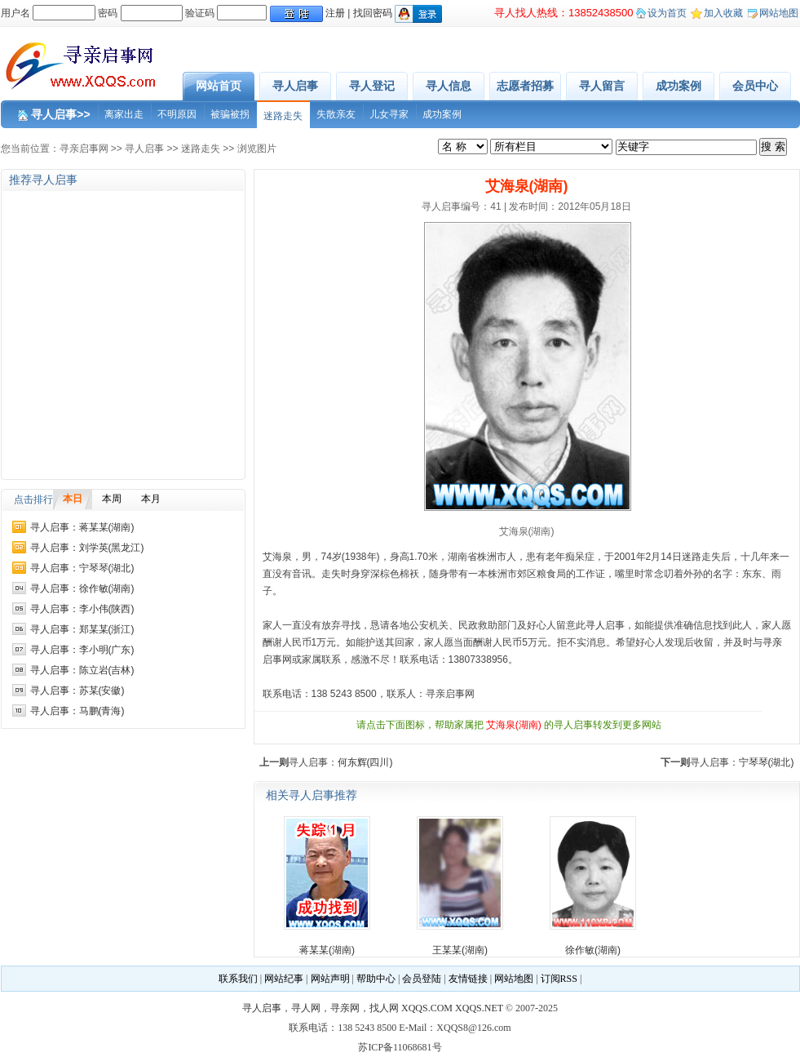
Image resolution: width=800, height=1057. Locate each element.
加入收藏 (723, 13)
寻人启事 (295, 85)
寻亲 (772, 642)
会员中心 (755, 85)
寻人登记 (372, 85)
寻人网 (305, 1008)
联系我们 (238, 978)
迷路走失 (283, 116)
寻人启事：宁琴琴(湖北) (82, 568)
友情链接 (468, 978)
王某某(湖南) (460, 950)
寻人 (595, 625)
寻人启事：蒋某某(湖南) (82, 527)
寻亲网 (345, 1008)
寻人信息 (448, 85)
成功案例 (678, 85)
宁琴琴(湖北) (766, 762)
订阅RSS (559, 978)
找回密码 (372, 13)
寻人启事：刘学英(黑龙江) (87, 547)
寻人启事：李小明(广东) (82, 649)
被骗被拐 (230, 114)
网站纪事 (283, 978)
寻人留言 (602, 85)
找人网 (384, 1008)
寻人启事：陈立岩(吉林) (82, 670)
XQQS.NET (479, 1008)
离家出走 (124, 114)
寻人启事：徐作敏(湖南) (82, 588)
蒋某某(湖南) (327, 950)
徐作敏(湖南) (593, 950)
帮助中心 (376, 978)
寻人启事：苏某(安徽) (77, 690)
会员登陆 (421, 978)
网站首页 (218, 85)
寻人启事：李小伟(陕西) (82, 609)
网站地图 (778, 13)
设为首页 (667, 13)
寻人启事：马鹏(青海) (77, 711)
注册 (335, 13)
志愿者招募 (525, 85)
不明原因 (177, 114)
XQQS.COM (427, 1008)
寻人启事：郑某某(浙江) (82, 629)
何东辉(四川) (365, 762)
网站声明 (330, 978)
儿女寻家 (389, 114)
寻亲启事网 (84, 148)
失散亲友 (336, 114)
